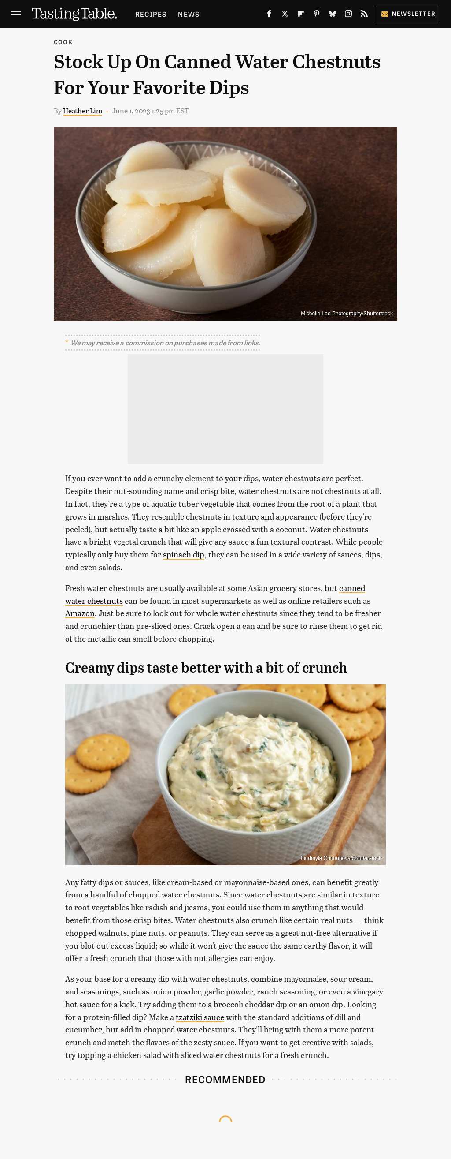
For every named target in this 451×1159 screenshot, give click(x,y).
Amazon (80, 612)
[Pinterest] (316, 15)
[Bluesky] (332, 15)
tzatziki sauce (200, 1016)
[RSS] (364, 15)
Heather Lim (82, 110)
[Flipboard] (300, 15)
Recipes (150, 14)
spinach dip (183, 554)
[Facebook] (269, 15)
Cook (63, 42)
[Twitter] (285, 15)
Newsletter (408, 13)
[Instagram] (348, 15)
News (189, 14)
